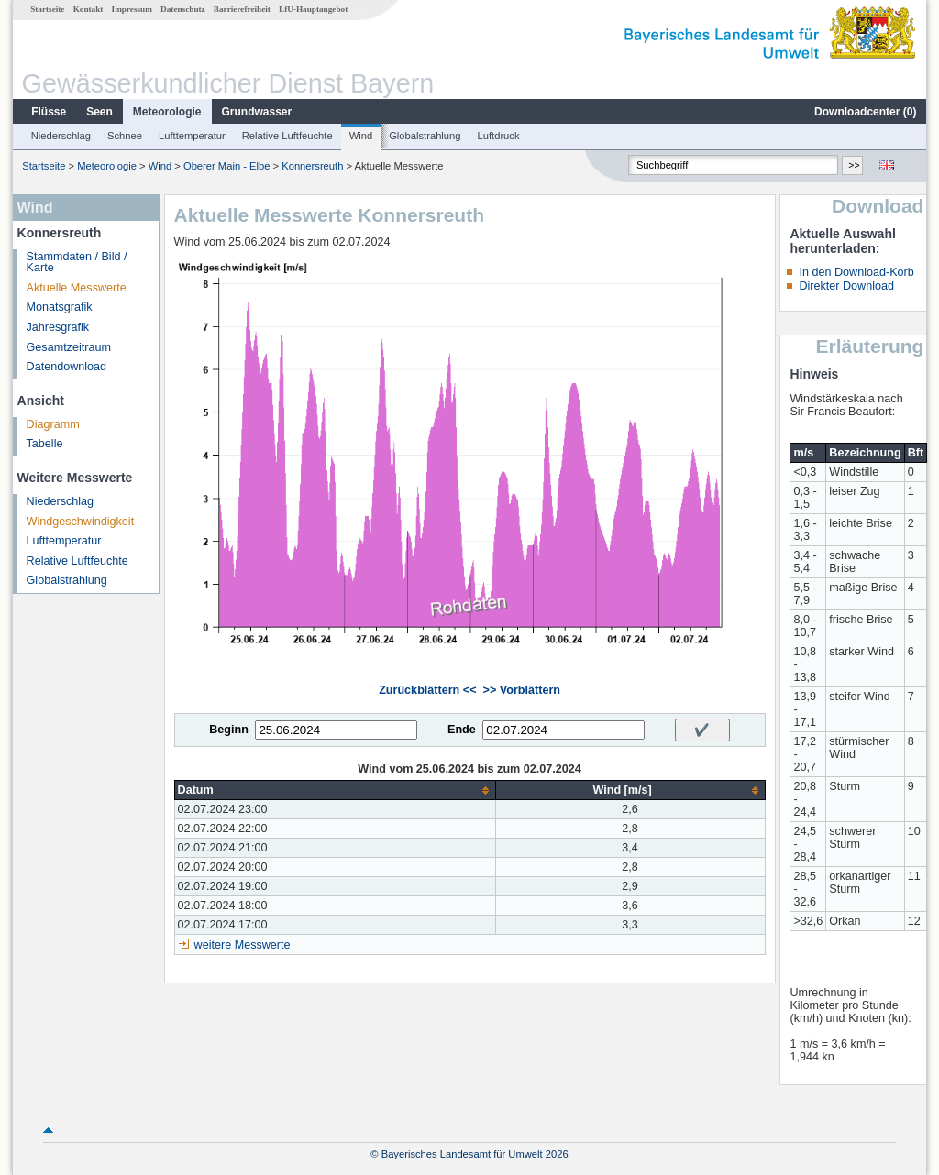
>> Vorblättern (521, 690)
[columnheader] (334, 790)
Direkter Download (846, 286)
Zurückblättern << (427, 690)
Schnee (124, 135)
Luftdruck (499, 135)
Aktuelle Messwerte (77, 287)
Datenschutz (182, 9)
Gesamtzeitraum (69, 347)
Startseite (47, 9)
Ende (461, 729)
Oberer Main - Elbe (227, 165)
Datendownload (67, 366)
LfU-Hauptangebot (313, 9)
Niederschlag (61, 135)
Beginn (229, 729)
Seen (99, 111)
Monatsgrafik (60, 307)
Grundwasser (257, 111)
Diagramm (53, 424)
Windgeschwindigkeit (81, 521)
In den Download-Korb (856, 272)
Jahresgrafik (58, 327)
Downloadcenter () (865, 111)
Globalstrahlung (424, 135)
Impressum (132, 9)
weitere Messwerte (242, 945)
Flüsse (48, 111)
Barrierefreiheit (242, 9)
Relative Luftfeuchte (287, 135)
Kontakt (88, 9)
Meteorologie (167, 111)
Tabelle (45, 443)
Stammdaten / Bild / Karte (77, 262)
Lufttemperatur (192, 135)
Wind (361, 135)
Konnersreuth (312, 165)
